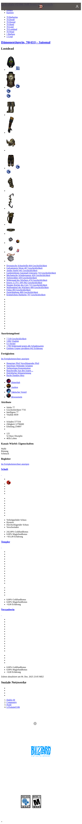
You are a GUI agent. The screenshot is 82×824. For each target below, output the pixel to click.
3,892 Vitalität (12, 341)
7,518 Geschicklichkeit (16, 339)
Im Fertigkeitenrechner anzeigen (15, 359)
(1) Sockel (10, 343)
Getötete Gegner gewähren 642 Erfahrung (24, 348)
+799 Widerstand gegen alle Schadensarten (25, 346)
